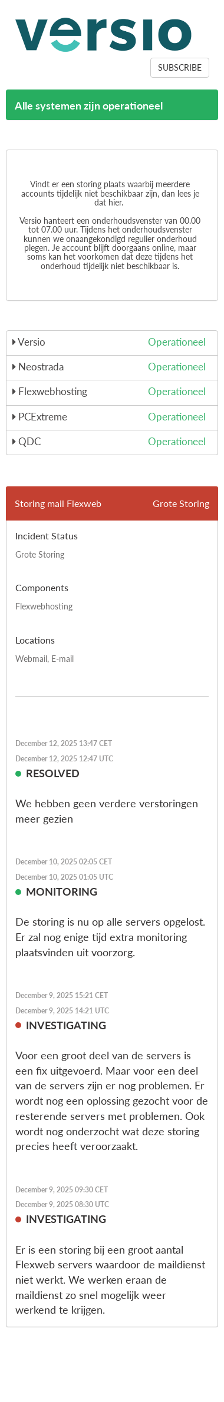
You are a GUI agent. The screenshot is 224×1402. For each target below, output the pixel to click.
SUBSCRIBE (180, 67)
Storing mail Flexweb (58, 503)
